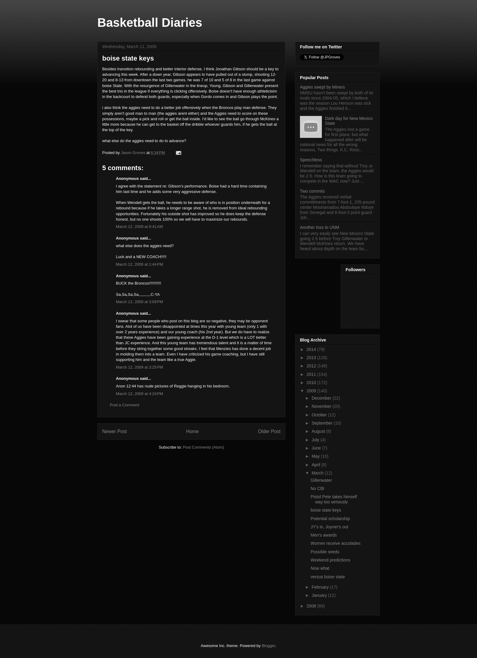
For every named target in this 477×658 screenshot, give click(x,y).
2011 (312, 374)
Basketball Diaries (149, 22)
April (316, 464)
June (317, 448)
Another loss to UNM (319, 227)
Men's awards (324, 535)
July (316, 439)
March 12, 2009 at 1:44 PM (139, 264)
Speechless (311, 159)
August (319, 431)
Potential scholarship (330, 518)
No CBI (317, 488)
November (322, 406)
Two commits (312, 191)
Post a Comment (124, 405)
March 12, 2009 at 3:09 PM (139, 301)
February (321, 587)
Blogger (268, 645)
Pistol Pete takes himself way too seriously (334, 499)
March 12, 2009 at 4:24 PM (139, 393)
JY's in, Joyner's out (329, 526)
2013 (312, 357)
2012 (312, 365)
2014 (312, 349)
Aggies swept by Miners (322, 87)
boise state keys (326, 510)
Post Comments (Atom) (203, 447)
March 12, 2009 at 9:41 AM (139, 226)
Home (192, 431)
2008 (312, 606)
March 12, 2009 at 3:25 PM (139, 367)
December (322, 398)
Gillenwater (321, 480)
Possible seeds (325, 551)
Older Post (269, 431)
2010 (312, 382)
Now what (320, 568)
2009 (312, 390)
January (320, 595)
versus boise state (328, 576)
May (316, 456)
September (322, 423)
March (318, 473)
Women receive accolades (335, 543)
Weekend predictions (330, 560)
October (320, 414)
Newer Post (114, 431)
